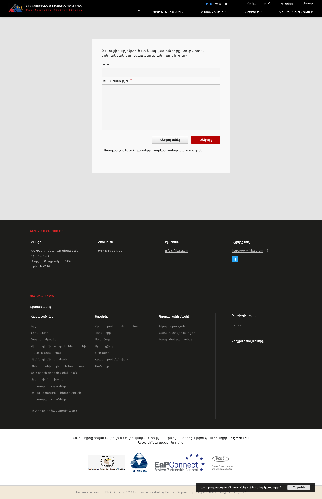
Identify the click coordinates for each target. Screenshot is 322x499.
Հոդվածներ (39, 333)
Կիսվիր (287, 4)
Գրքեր (35, 326)
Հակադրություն (259, 3)
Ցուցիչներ (252, 12)
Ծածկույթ (102, 366)
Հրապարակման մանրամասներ (119, 326)
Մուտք (308, 3)
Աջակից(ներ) (104, 346)
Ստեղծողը (103, 339)
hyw (218, 3)
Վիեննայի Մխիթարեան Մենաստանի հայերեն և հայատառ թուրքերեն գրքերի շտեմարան (57, 366)
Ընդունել (298, 487)
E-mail (106, 64)
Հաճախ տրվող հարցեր (177, 333)
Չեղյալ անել (170, 140)
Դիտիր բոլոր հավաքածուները (54, 411)
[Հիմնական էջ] (139, 12)
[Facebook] (235, 260)
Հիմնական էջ (41, 307)
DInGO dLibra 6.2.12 (119, 492)
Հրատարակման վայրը (112, 359)
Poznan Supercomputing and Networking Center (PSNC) (206, 492)
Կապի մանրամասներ (175, 339)
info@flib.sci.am (176, 250)
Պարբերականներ (44, 339)
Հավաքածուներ (213, 12)
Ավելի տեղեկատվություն (265, 487)
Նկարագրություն (172, 326)
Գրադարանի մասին (168, 12)
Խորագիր (102, 353)
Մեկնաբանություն (117, 81)
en (227, 3)
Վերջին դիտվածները (296, 12)
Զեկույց (206, 140)
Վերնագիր (103, 333)
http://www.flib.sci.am (247, 250)
